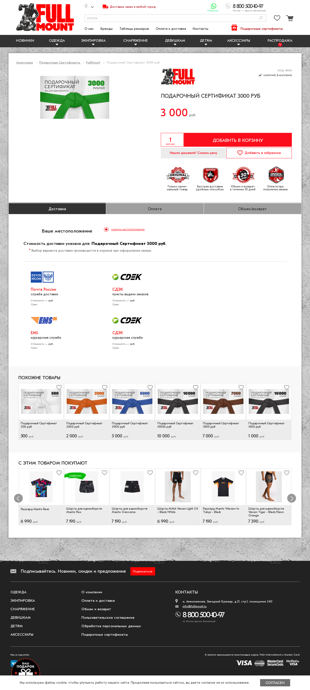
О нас (89, 29)
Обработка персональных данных (111, 626)
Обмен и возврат (96, 609)
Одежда (57, 40)
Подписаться (142, 571)
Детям (206, 40)
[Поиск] (261, 18)
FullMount (93, 62)
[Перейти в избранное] (277, 19)
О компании (91, 592)
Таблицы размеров (134, 29)
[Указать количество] (172, 140)
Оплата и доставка (171, 29)
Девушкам (175, 40)
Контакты (200, 29)
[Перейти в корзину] (289, 19)
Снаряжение (135, 40)
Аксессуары (238, 40)
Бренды (107, 29)
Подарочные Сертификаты (60, 62)
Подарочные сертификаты (261, 29)
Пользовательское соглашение (107, 617)
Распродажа (280, 40)
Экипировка (93, 40)
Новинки (25, 40)
